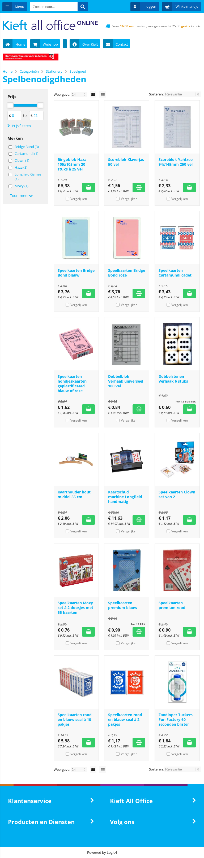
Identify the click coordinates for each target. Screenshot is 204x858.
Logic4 (112, 852)
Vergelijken (78, 198)
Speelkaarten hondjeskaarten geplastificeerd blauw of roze (72, 383)
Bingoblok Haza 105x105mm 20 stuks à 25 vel (72, 164)
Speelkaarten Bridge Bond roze (126, 273)
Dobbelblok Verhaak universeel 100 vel (125, 381)
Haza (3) (21, 167)
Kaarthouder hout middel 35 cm (74, 494)
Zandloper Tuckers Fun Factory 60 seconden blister (176, 719)
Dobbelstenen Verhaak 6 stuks (173, 379)
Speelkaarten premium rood (172, 605)
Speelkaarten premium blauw (122, 605)
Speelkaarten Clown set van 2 (177, 494)
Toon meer (21, 195)
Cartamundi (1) (26, 153)
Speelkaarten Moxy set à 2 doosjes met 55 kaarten (75, 607)
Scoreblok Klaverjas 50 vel (126, 162)
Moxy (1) (21, 185)
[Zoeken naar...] (83, 6)
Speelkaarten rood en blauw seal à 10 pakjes (75, 719)
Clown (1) (22, 160)
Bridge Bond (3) (27, 146)
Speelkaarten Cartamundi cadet (175, 273)
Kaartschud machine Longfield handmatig (125, 496)
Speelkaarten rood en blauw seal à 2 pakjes (125, 719)
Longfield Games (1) (28, 176)
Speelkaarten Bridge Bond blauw (76, 273)
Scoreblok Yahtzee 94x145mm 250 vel (176, 162)
